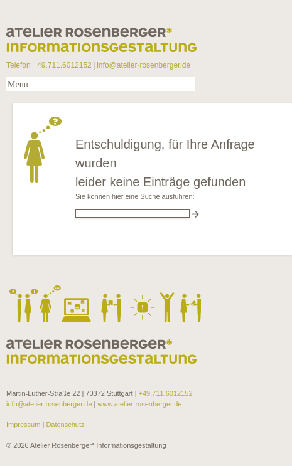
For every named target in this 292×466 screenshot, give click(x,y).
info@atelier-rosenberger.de (143, 65)
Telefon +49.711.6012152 (49, 65)
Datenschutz (64, 424)
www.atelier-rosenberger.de (140, 404)
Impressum (24, 424)
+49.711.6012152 (166, 393)
